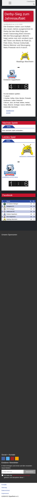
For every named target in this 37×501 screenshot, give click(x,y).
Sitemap (4, 487)
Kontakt (4, 484)
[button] (10, 2)
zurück (8, 113)
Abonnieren (29, 472)
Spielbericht (10, 110)
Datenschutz (5, 490)
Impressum (5, 493)
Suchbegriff (34, 4)
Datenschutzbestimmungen (21, 475)
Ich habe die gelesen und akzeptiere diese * (17, 476)
